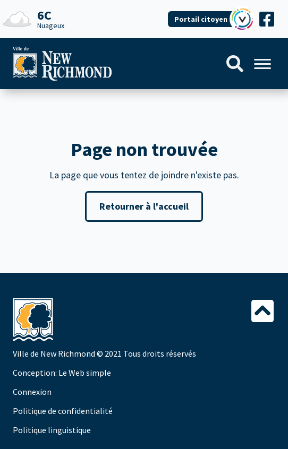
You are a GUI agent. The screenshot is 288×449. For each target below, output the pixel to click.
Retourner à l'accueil (144, 206)
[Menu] (262, 64)
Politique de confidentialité (63, 410)
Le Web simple (84, 372)
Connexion (32, 391)
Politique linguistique (52, 430)
